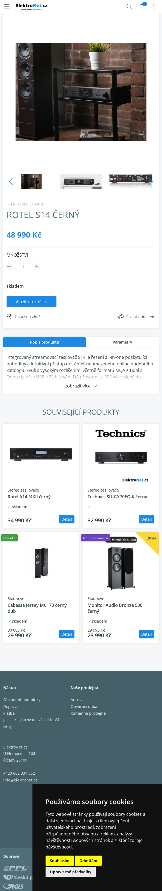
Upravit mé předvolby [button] (70, 871)
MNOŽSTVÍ (17, 255)
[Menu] (6, 6)
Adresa (77, 699)
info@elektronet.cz (20, 780)
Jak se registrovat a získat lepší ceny (31, 723)
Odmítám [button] (88, 860)
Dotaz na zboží (28, 316)
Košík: (142, 6)
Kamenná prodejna (88, 713)
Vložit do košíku (31, 302)
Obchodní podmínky (21, 699)
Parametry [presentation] (122, 342)
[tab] (44, 342)
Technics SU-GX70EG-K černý (117, 497)
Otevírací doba (84, 706)
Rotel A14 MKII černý (29, 497)
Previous (11, 181)
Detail (66, 519)
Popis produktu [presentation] (44, 342)
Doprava (11, 706)
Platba (9, 713)
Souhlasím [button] (60, 860)
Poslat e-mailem (140, 316)
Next (151, 181)
